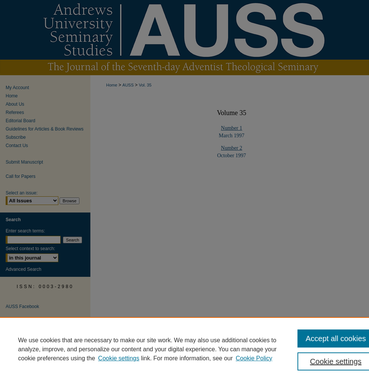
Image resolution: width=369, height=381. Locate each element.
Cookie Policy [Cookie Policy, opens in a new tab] (254, 358)
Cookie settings (118, 358)
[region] (184, 349)
